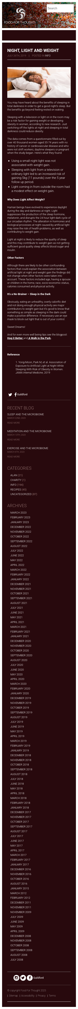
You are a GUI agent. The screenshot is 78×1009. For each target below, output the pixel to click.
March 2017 (18, 855)
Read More (13, 423)
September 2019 (21, 712)
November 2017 (20, 817)
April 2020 (17, 679)
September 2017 (21, 826)
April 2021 (17, 622)
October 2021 (19, 593)
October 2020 (19, 650)
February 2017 (20, 859)
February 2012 (20, 897)
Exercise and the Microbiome (27, 448)
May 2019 (16, 731)
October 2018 (19, 764)
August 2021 (18, 603)
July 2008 (16, 959)
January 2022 (19, 579)
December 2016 (20, 869)
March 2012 (18, 893)
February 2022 (20, 574)
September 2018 (21, 769)
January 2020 (19, 693)
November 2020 (20, 645)
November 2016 (20, 874)
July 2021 (16, 607)
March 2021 (18, 626)
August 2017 (18, 831)
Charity (15, 480)
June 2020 (17, 669)
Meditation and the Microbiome (29, 431)
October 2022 (19, 536)
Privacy (42, 995)
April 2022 (17, 565)
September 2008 (21, 950)
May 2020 (16, 674)
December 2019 (20, 698)
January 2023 (19, 522)
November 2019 (20, 702)
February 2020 (20, 688)
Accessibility (27, 995)
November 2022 (20, 531)
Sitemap (13, 995)
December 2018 (20, 755)
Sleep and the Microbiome (25, 414)
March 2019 (18, 740)
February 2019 (20, 745)
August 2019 (18, 717)
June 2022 (17, 555)
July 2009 (16, 916)
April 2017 (17, 850)
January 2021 (19, 636)
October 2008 (19, 945)
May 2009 (16, 926)
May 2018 (16, 788)
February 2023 (20, 517)
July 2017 (16, 836)
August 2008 (18, 954)
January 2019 (19, 750)
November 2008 (20, 940)
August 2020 (18, 660)
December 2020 (20, 641)
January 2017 (19, 864)
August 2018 (18, 774)
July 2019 (16, 721)
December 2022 (20, 526)
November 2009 (20, 912)
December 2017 (20, 812)
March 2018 (18, 798)
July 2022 (16, 550)
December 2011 (20, 902)
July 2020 (16, 664)
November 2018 (20, 760)
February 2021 (20, 631)
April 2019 (17, 736)
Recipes (15, 489)
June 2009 (17, 921)
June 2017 (17, 840)
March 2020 (18, 683)
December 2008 (20, 936)
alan (13, 475)
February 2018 (20, 802)
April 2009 (17, 931)
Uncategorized (21, 494)
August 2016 (18, 883)
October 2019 (19, 707)
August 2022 (18, 546)
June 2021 (17, 612)
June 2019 (17, 726)
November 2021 (20, 588)
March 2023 (18, 512)
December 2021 (20, 584)
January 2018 (19, 807)
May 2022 (16, 560)
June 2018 (17, 783)
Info (48, 55)
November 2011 (20, 907)
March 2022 (18, 569)
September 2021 (21, 598)
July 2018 (16, 778)
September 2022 (21, 541)
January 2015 (19, 888)
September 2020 (21, 655)
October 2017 (19, 821)
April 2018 (17, 793)
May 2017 (16, 845)
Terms (52, 995)
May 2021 (16, 617)
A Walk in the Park (39, 338)
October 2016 (19, 878)
